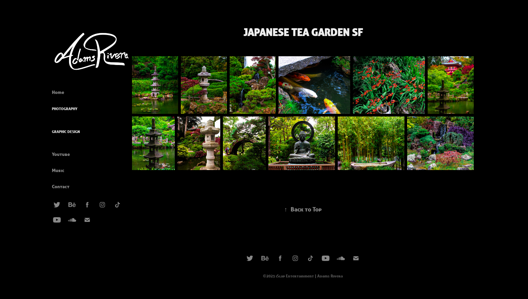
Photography (64, 108)
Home (58, 92)
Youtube (61, 154)
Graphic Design (66, 131)
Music (58, 170)
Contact (60, 187)
